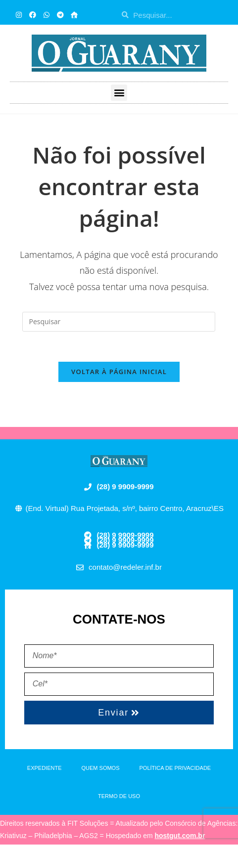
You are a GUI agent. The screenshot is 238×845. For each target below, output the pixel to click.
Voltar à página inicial (119, 371)
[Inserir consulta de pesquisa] (118, 322)
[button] (119, 92)
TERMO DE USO (119, 796)
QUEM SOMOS (101, 768)
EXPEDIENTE (44, 768)
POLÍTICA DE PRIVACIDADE (175, 768)
